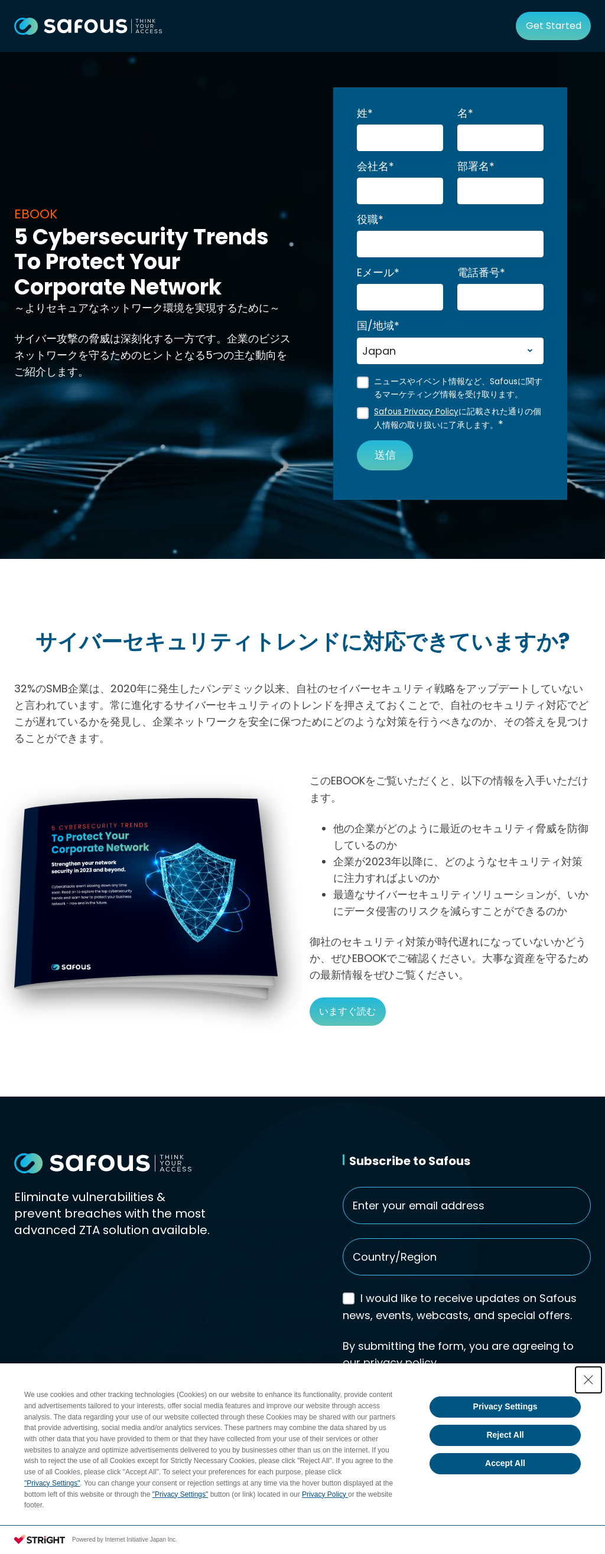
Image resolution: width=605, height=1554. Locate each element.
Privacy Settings (505, 1406)
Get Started (553, 25)
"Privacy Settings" (52, 1483)
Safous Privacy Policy (416, 411)
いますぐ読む (347, 1011)
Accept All (505, 1463)
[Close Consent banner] (588, 1380)
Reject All (504, 1435)
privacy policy (400, 1362)
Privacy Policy (325, 1494)
